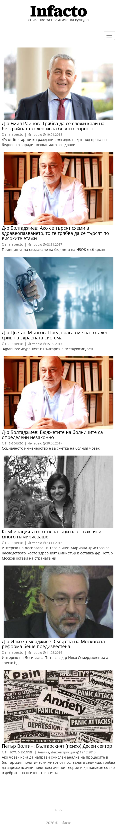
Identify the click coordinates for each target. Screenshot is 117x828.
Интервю (35, 134)
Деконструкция (63, 752)
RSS (58, 809)
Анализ (43, 752)
